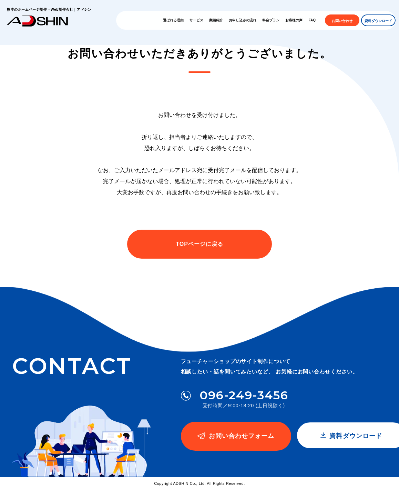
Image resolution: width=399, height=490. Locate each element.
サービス (203, 20)
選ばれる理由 (180, 20)
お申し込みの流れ (249, 20)
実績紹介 (222, 20)
